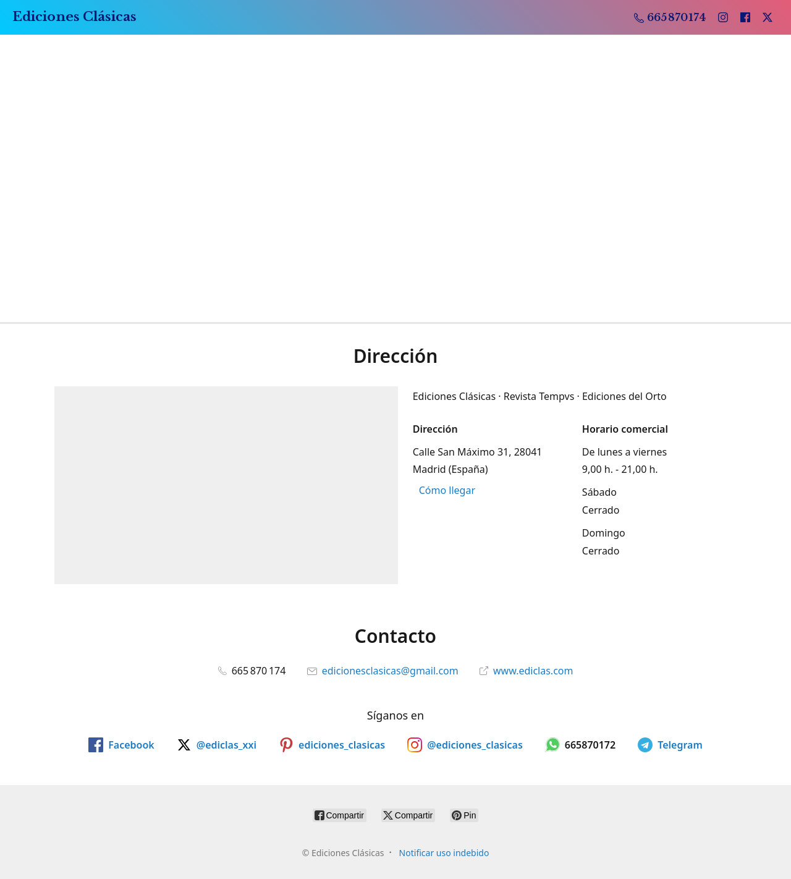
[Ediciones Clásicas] (74, 17)
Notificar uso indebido (444, 853)
